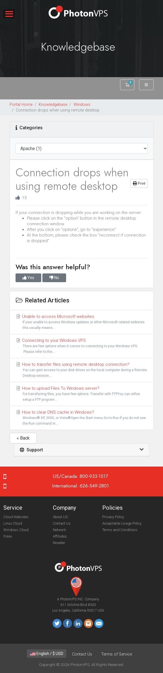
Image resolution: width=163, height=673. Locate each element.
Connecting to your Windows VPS (82, 346)
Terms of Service (116, 654)
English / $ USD (46, 653)
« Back (23, 438)
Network (59, 530)
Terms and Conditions (119, 530)
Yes (28, 277)
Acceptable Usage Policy (122, 523)
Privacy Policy (113, 517)
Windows (81, 104)
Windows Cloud (16, 530)
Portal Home (21, 104)
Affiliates (60, 536)
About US (60, 517)
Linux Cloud (12, 523)
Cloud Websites (16, 517)
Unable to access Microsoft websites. (82, 322)
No (54, 277)
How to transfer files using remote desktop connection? (82, 370)
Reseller (59, 543)
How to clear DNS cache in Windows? (82, 418)
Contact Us (62, 523)
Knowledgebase (53, 104)
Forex (7, 536)
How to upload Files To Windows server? (82, 394)
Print (139, 183)
